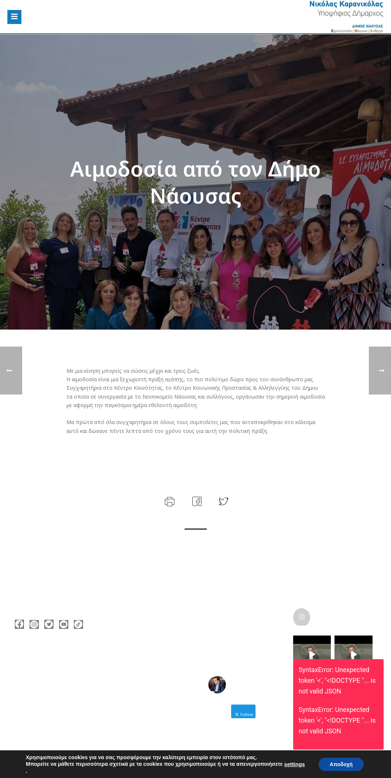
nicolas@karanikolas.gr (55, 688)
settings (294, 764)
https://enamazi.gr (49, 699)
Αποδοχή (341, 764)
